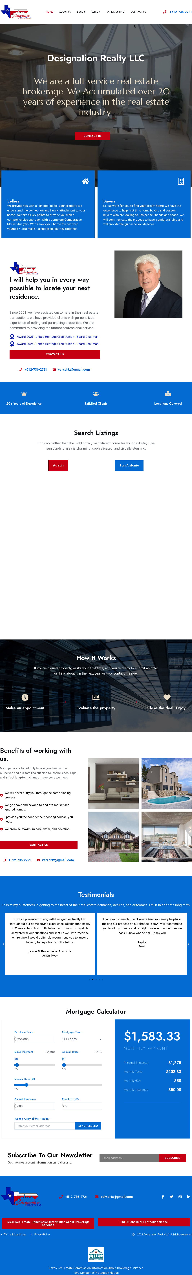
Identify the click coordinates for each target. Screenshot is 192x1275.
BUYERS (81, 11)
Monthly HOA (70, 1099)
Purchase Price (23, 1032)
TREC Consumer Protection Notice (95, 1272)
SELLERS (96, 11)
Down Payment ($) (23, 1055)
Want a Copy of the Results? (32, 1119)
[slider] (17, 1065)
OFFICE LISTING (116, 11)
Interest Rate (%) (24, 1079)
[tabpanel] (96, 547)
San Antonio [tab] (129, 465)
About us (65, 11)
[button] (89, 979)
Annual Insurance (25, 1099)
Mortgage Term (71, 1032)
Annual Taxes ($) (70, 1055)
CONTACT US (138, 11)
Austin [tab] (58, 465)
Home (49, 11)
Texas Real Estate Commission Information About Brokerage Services (96, 1268)
